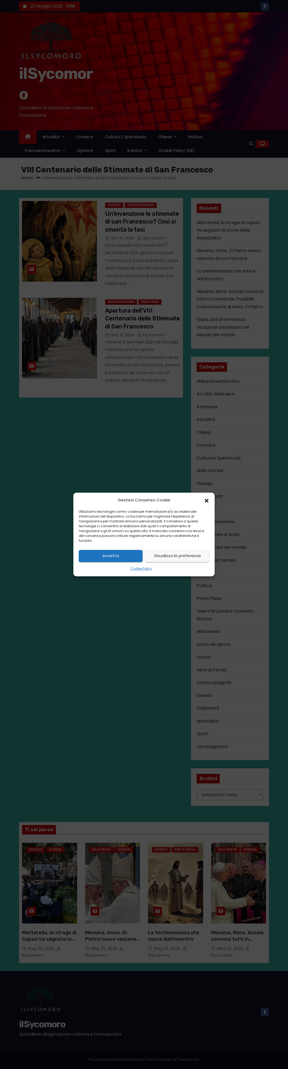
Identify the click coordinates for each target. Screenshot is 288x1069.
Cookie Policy (141, 568)
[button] (206, 500)
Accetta (110, 556)
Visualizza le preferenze (177, 556)
